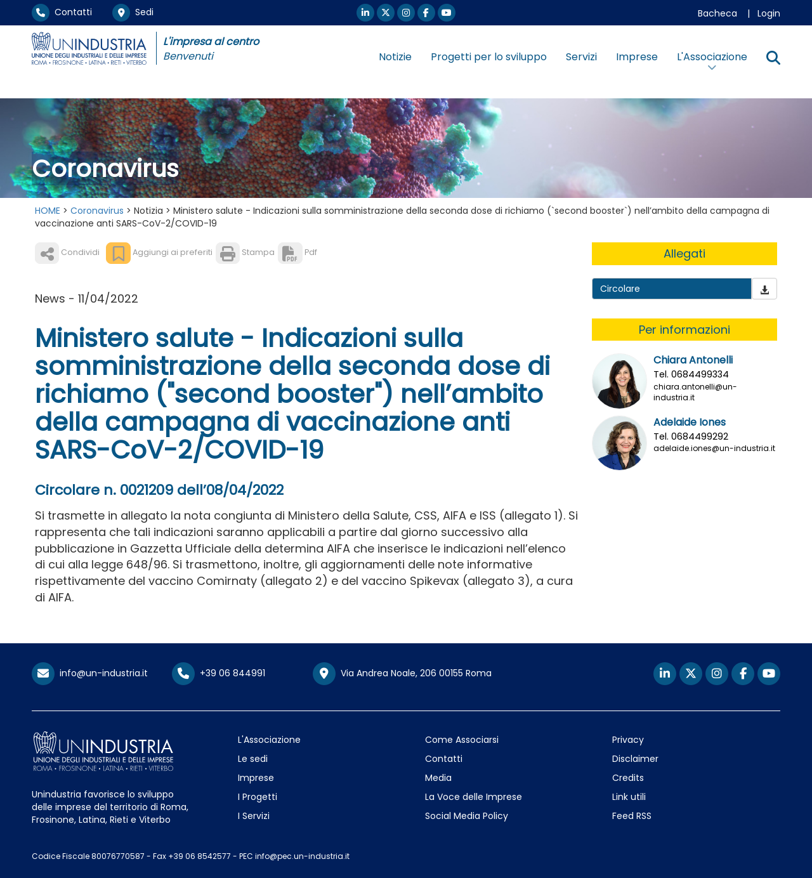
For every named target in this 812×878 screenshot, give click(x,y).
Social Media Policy (466, 815)
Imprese (637, 56)
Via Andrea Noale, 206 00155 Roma (402, 673)
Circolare (620, 288)
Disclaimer (635, 758)
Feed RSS (632, 815)
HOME (47, 210)
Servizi (581, 56)
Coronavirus (97, 210)
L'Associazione (269, 739)
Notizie (395, 56)
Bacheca (717, 13)
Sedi (133, 12)
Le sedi (253, 758)
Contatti (62, 12)
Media (438, 777)
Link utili (629, 796)
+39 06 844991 (218, 673)
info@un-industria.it (90, 673)
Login (768, 13)
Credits (628, 777)
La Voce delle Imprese (473, 796)
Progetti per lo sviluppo (489, 56)
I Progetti (257, 796)
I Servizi (254, 815)
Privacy (628, 739)
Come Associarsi (462, 739)
